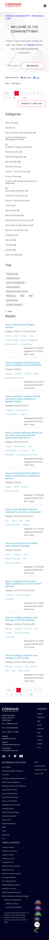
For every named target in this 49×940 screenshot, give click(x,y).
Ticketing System (8, 808)
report (16, 336)
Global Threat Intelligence (11, 782)
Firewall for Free (7, 862)
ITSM (4, 831)
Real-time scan (24, 671)
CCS (26, 667)
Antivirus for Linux (8, 859)
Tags (38, 78)
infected (26, 525)
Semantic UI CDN (41, 770)
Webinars (40, 729)
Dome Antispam (12, 215)
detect (27, 521)
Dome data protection (15, 191)
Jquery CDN (39, 773)
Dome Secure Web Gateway (17, 225)
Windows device (11, 491)
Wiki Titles (27, 78)
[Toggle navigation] (45, 6)
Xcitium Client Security (15, 201)
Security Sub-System (14, 230)
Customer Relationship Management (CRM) (15, 138)
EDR (30, 296)
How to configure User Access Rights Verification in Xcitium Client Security (23, 584)
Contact (39, 736)
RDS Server (11, 296)
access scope (12, 300)
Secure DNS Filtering (9, 790)
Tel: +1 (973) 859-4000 (10, 728)
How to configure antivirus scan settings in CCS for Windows (21, 618)
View (7, 521)
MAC (14, 671)
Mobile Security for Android (11, 874)
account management (15, 283)
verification (9, 599)
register (31, 45)
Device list (17, 554)
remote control (22, 410)
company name (13, 278)
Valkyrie (9, 206)
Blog (38, 721)
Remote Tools (11, 167)
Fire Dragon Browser (9, 881)
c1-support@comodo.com (11, 744)
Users (30, 446)
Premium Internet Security (11, 866)
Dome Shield (11, 210)
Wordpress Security (9, 889)
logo (32, 336)
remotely (24, 487)
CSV (24, 559)
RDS (22, 296)
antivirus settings (22, 633)
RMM (4, 827)
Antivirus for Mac (8, 855)
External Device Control (14, 378)
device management (13, 563)
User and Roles (12, 255)
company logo (12, 274)
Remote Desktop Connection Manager (15, 896)
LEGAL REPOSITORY (14, 907)
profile (36, 374)
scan (36, 629)
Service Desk (11, 162)
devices (8, 446)
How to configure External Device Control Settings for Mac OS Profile (23, 364)
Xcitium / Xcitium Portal (16, 172)
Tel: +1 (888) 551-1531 (10, 724)
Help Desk (5, 835)
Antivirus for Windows (9, 851)
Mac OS (28, 374)
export (7, 554)
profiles (8, 250)
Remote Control (12, 152)
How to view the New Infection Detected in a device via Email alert (23, 510)
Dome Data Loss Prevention (18, 220)
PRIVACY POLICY (12, 904)
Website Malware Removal (11, 892)
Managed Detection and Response (14, 786)
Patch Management (14, 157)
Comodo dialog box (14, 305)
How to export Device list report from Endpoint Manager (21, 544)
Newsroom (41, 717)
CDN (36, 762)
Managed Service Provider (11, 805)
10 (14, 98)
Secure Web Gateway (9, 793)
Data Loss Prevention (9, 801)
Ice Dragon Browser (9, 877)
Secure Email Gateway (10, 797)
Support (40, 714)
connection (24, 450)
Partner (39, 744)
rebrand (8, 336)
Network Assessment (9, 816)
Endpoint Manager (12, 559)
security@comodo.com (10, 750)
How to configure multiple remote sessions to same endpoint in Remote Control (22, 399)
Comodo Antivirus (8, 847)
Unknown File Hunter (14, 196)
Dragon (25, 336)
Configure (18, 374)
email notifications (12, 525)
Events (39, 725)
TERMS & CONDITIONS (12, 900)
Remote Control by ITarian (17, 291)
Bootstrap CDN (40, 766)
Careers (40, 740)
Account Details (13, 287)
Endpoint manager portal (16, 147)
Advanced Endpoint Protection (12, 771)
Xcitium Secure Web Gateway (18, 133)
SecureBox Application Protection (13, 778)
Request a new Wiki (31, 104)
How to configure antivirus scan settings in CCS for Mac (21, 656)
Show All (9, 123)
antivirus (28, 629)
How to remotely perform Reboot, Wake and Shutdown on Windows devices (22, 476)
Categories (13, 114)
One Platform (6, 767)
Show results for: (12, 77)
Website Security (8, 870)
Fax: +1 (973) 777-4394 (10, 732)
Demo (39, 747)
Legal (39, 732)
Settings (8, 374)
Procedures (10, 235)
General (8, 128)
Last (24, 98)
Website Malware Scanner (11, 885)
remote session (11, 414)
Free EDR (5, 775)
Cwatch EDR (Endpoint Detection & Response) (21, 182)
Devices (8, 240)
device (16, 487)
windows (9, 633)
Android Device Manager (10, 812)
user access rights (23, 595)
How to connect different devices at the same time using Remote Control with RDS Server (23, 435)
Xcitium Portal (11, 176)
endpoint (23, 414)
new (21, 521)
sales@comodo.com (9, 739)
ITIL (3, 839)
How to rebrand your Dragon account (19, 326)
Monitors (9, 245)
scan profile (10, 637)
